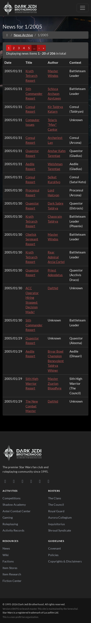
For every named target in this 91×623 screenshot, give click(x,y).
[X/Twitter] (39, 481)
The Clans (54, 498)
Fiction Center (12, 581)
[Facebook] (22, 481)
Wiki (6, 555)
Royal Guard (56, 511)
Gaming (8, 517)
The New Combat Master (32, 406)
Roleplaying (10, 524)
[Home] (7, 35)
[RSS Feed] (48, 481)
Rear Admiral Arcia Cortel (56, 257)
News (6, 548)
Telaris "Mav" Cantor (52, 124)
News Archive (23, 35)
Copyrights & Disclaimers (65, 561)
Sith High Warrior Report (32, 383)
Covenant (54, 548)
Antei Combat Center (17, 511)
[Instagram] (31, 481)
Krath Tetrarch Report (31, 75)
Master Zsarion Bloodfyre (54, 383)
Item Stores (10, 568)
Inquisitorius (56, 524)
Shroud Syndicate (59, 530)
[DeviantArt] (13, 481)
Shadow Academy (14, 504)
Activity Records (13, 530)
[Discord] (5, 481)
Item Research (12, 574)
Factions (8, 561)
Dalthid (53, 288)
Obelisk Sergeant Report (32, 239)
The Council (56, 504)
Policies (53, 555)
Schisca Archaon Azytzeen (54, 93)
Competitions (11, 498)
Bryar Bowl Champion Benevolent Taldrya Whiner (56, 360)
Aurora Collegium (60, 517)
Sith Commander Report (34, 93)
